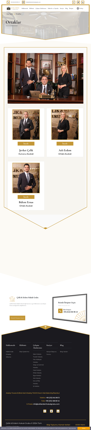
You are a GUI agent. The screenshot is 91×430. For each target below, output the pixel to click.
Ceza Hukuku (37, 370)
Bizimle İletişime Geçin (17, 318)
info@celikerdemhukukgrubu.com (33, 2)
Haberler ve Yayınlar (53, 8)
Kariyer (62, 8)
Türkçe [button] (80, 8)
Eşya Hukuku (37, 375)
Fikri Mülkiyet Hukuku (37, 361)
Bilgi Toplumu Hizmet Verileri (58, 425)
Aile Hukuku (37, 378)
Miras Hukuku (37, 373)
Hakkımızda (25, 8)
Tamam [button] (83, 428)
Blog (66, 8)
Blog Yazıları (64, 351)
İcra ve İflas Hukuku (36, 382)
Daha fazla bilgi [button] (72, 428)
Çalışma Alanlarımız (40, 8)
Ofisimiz (8, 357)
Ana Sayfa (9, 14)
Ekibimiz (31, 8)
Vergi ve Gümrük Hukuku (38, 366)
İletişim (71, 8)
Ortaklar (18, 14)
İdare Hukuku (37, 354)
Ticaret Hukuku (37, 357)
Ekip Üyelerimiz (24, 351)
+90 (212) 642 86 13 (15, 2)
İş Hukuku (36, 386)
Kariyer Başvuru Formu (52, 353)
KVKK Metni (80, 425)
